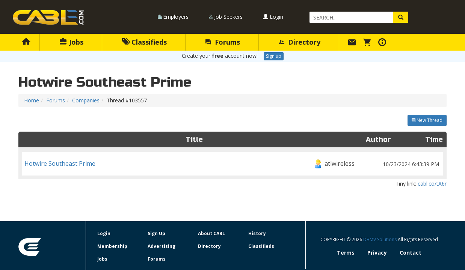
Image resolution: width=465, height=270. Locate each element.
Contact (410, 252)
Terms (346, 252)
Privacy (377, 252)
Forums (222, 42)
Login (273, 16)
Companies (86, 100)
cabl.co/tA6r (432, 183)
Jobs (71, 42)
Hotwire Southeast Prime (232, 163)
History (257, 233)
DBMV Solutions (380, 239)
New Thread (427, 120)
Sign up (273, 56)
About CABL (211, 233)
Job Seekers (228, 16)
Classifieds (144, 42)
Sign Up (156, 233)
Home (31, 100)
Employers (176, 16)
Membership (112, 246)
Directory (299, 42)
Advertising (161, 246)
